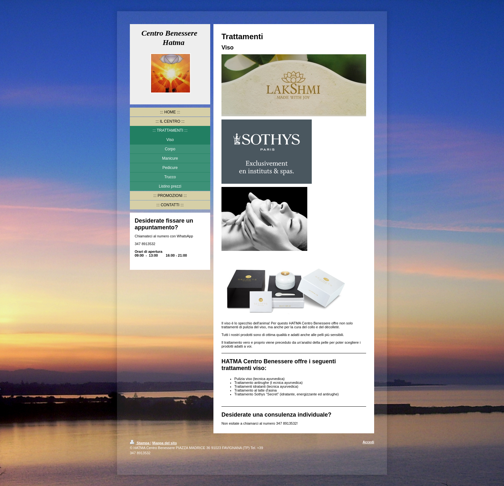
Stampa (140, 443)
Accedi (368, 442)
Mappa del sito (164, 443)
